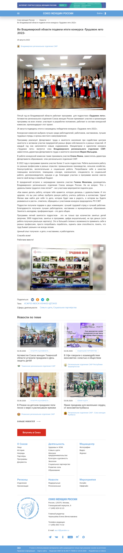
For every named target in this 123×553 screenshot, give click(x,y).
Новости (53, 479)
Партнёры (21, 456)
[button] (23, 267)
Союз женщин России (58, 13)
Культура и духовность (39, 351)
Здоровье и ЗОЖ (55, 447)
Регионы (22, 479)
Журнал (83, 453)
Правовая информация (26, 551)
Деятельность (56, 444)
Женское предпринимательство (57, 454)
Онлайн (83, 483)
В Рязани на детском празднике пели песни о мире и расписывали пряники (36, 406)
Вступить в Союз (32, 432)
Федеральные (54, 483)
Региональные (54, 486)
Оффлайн (84, 486)
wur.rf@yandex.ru (62, 530)
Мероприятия (88, 479)
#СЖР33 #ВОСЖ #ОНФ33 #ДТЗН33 (40, 303)
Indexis (103, 551)
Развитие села (54, 467)
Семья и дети (46, 308)
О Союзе (22, 444)
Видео (82, 450)
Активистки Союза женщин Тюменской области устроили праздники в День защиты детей (37, 358)
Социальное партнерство (59, 464)
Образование (54, 470)
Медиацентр (87, 444)
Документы (22, 462)
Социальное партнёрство (65, 308)
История (20, 450)
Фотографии (85, 447)
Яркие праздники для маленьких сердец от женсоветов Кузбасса (84, 406)
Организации (22, 486)
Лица (19, 447)
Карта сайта (42, 551)
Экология (52, 461)
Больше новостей (28, 421)
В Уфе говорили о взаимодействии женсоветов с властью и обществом (82, 356)
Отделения (22, 483)
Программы (22, 459)
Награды (21, 453)
